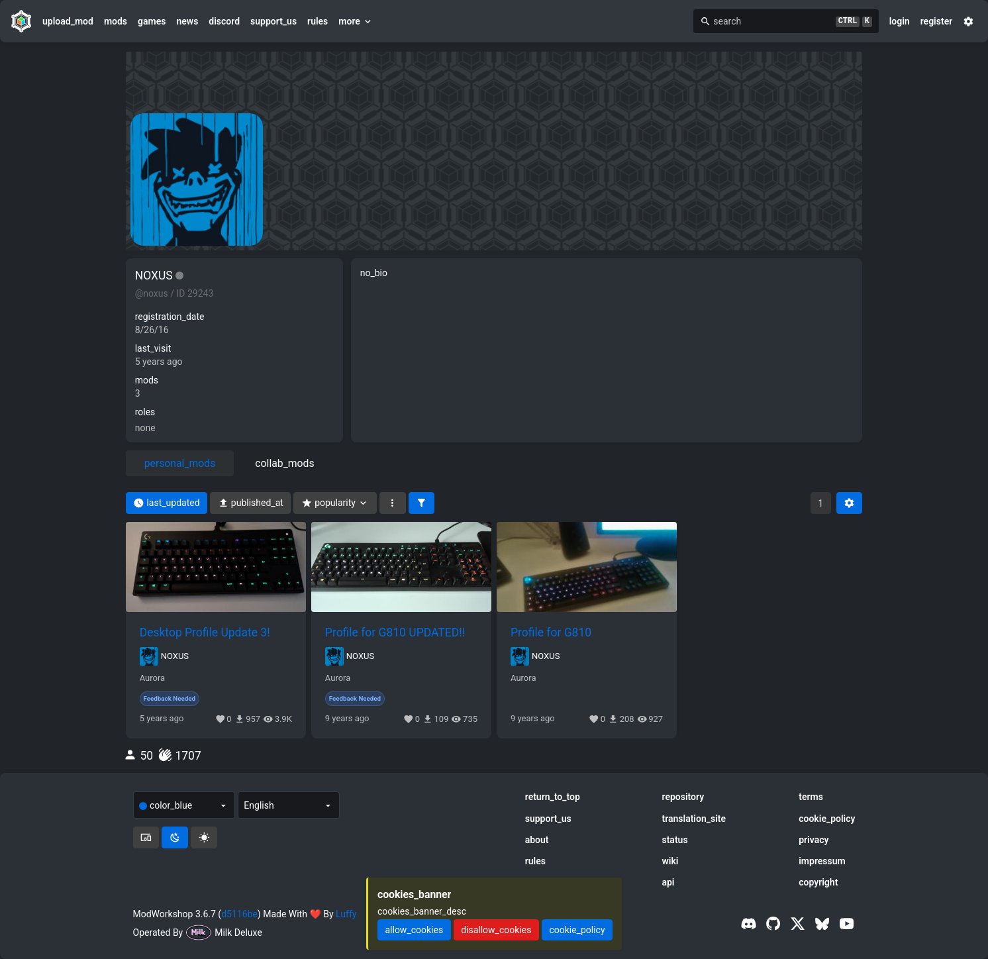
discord (224, 21)
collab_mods (284, 463)
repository (683, 796)
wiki (670, 861)
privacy (813, 839)
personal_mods (180, 463)
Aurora (153, 678)
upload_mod (67, 21)
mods (115, 21)
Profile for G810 (551, 632)
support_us (273, 21)
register (936, 21)
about (537, 839)
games (152, 21)
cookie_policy (827, 818)
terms (811, 796)
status (674, 839)
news (187, 21)
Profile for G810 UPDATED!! (395, 632)
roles (145, 412)
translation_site (694, 818)
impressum (822, 861)
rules (317, 21)
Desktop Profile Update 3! (205, 632)
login (899, 21)
